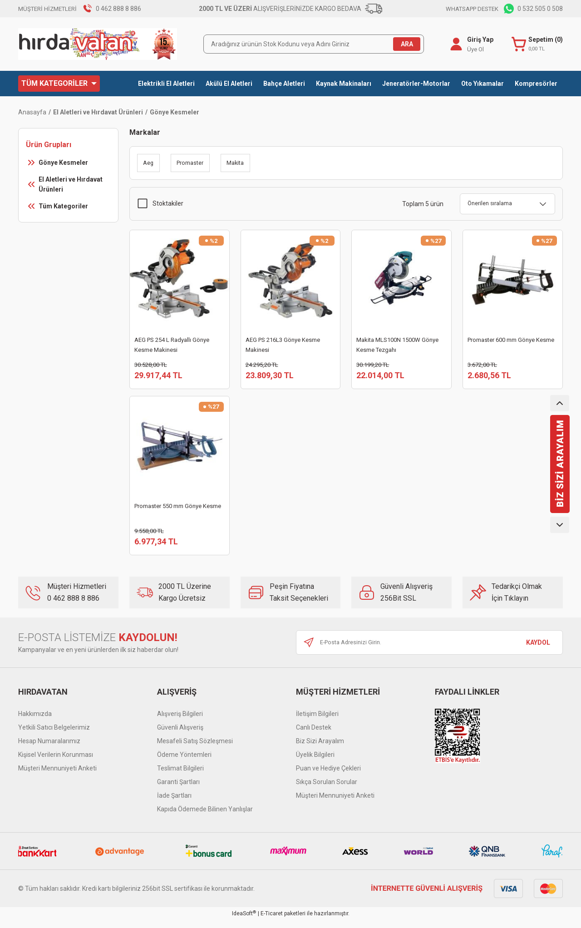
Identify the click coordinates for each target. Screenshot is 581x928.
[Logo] (97, 44)
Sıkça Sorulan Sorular (326, 790)
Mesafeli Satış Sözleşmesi (195, 749)
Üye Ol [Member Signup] (474, 49)
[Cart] (536, 44)
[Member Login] (455, 44)
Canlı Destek (313, 735)
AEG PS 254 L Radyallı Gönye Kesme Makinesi (171, 344)
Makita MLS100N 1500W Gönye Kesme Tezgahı (397, 344)
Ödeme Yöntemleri (184, 762)
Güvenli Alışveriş (180, 735)
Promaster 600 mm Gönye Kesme (511, 339)
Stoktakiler (168, 203)
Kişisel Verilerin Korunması (55, 762)
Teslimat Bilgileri (180, 776)
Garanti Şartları (178, 790)
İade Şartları (174, 803)
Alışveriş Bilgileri (180, 722)
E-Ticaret (272, 921)
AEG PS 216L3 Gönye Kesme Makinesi (283, 344)
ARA (407, 44)
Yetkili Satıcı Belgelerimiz (54, 735)
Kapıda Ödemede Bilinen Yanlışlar (205, 817)
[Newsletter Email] (429, 650)
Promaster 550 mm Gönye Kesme (177, 510)
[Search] (313, 44)
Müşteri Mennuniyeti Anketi (57, 776)
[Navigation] (59, 83)
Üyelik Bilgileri (315, 762)
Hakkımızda (35, 722)
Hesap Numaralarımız (49, 749)
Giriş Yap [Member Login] (479, 39)
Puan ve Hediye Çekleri (328, 776)
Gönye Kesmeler (174, 112)
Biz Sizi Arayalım (320, 749)
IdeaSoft (244, 921)
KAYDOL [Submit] (538, 650)
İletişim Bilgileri (317, 722)
